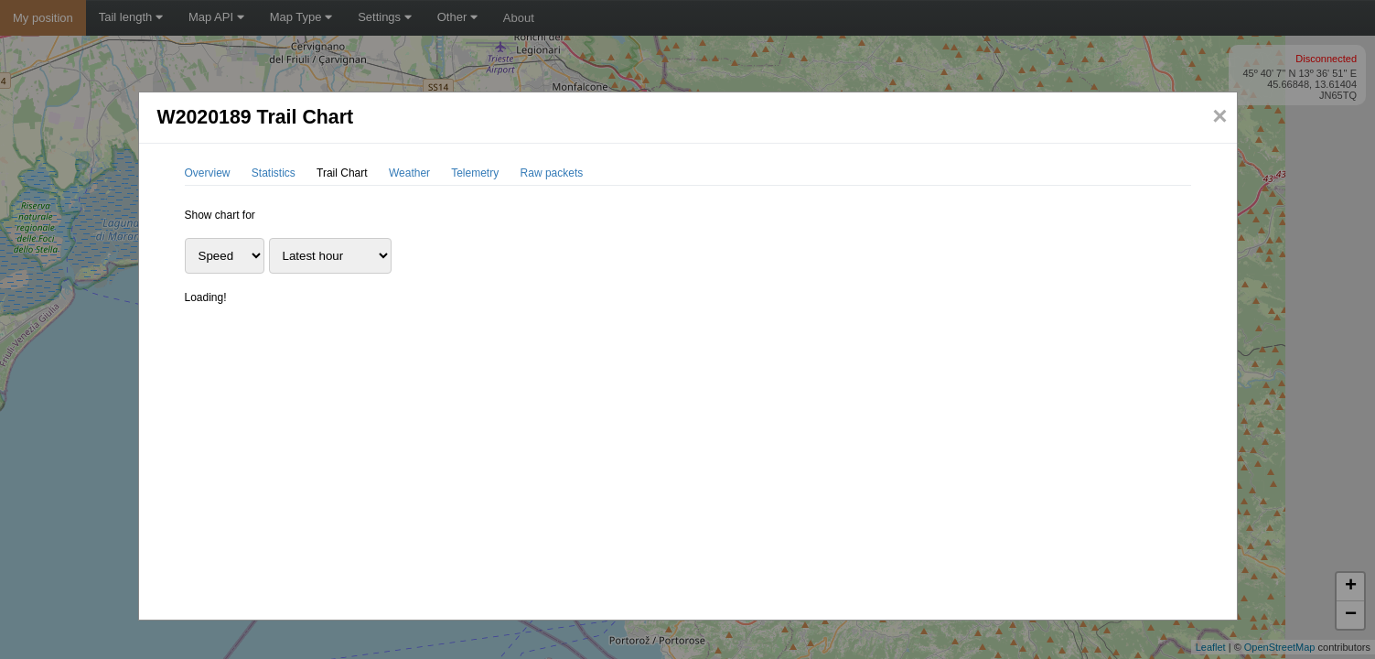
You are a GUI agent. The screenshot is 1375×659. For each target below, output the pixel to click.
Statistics (273, 173)
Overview (208, 173)
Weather (409, 173)
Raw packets (552, 173)
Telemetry (475, 173)
